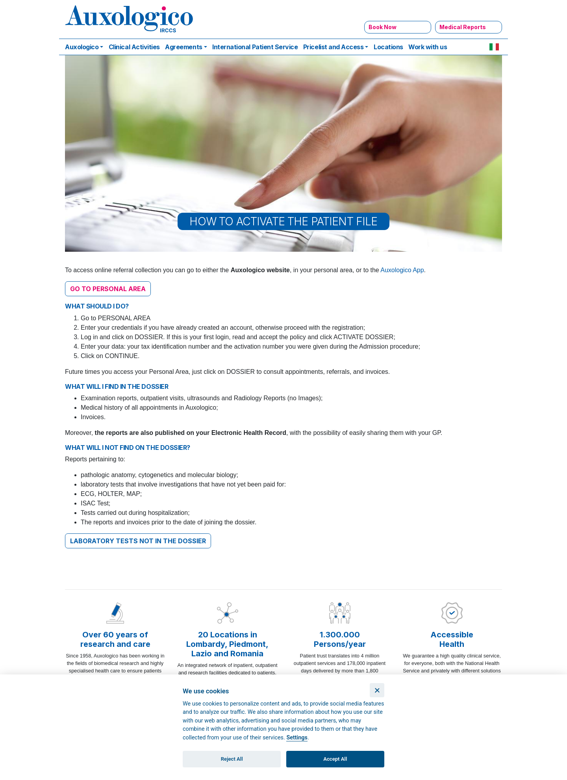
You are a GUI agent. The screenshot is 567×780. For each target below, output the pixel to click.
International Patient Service (255, 47)
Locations (388, 47)
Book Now (383, 27)
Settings (297, 737)
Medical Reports (462, 27)
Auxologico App (402, 270)
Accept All (335, 759)
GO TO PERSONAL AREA (108, 289)
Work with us (427, 47)
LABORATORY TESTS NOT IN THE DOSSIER (138, 541)
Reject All (232, 759)
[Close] (377, 690)
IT (494, 47)
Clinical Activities (134, 47)
